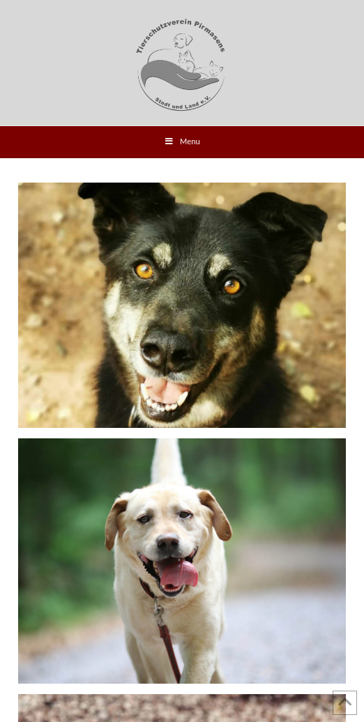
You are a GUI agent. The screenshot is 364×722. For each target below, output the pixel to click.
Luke (182, 561)
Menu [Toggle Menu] (182, 141)
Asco (182, 306)
